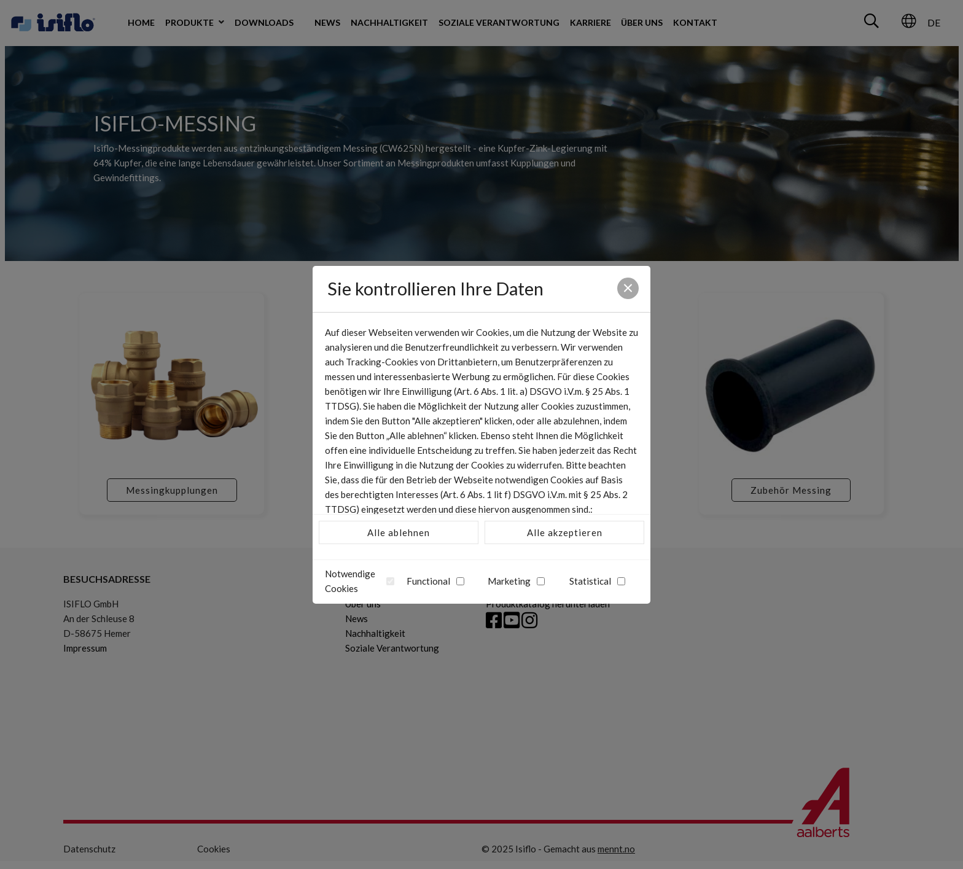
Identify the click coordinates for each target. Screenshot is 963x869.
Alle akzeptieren (564, 532)
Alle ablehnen (398, 532)
